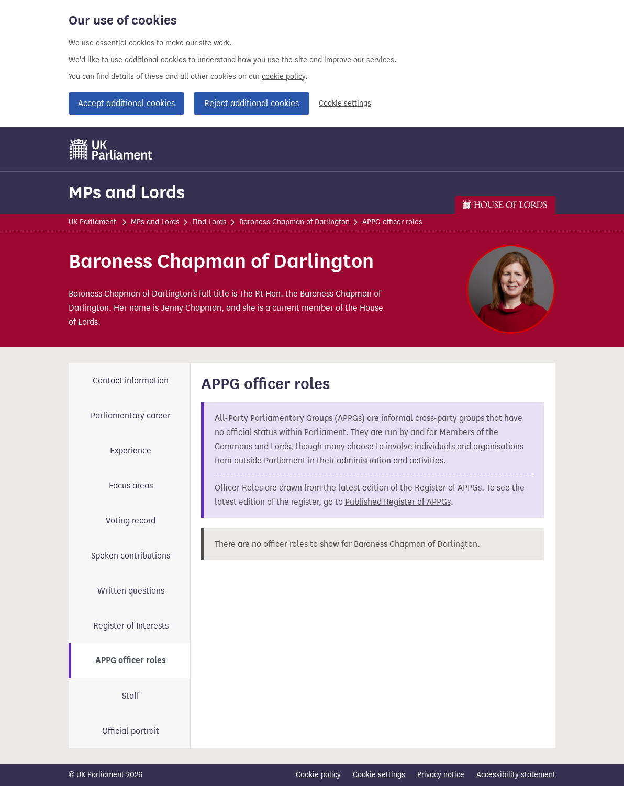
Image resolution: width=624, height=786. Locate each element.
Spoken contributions (130, 556)
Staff (130, 696)
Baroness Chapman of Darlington (294, 222)
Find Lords (209, 222)
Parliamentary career (131, 415)
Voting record (130, 521)
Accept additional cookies (126, 103)
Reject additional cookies (251, 103)
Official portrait (130, 731)
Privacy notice (440, 774)
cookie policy (283, 76)
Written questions (130, 591)
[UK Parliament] (111, 149)
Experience (130, 450)
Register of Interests (131, 626)
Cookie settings (345, 103)
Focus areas (131, 486)
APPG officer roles (130, 660)
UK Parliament (92, 222)
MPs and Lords (127, 192)
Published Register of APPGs (398, 502)
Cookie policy (318, 774)
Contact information (131, 380)
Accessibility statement (515, 774)
